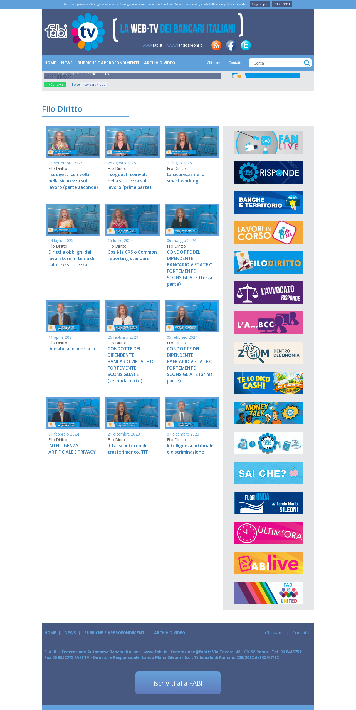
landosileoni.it (184, 45)
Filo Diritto (99, 73)
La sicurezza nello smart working (185, 177)
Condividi (55, 84)
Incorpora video (93, 84)
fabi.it (152, 45)
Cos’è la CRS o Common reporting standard (132, 255)
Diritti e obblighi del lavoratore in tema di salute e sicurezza (71, 258)
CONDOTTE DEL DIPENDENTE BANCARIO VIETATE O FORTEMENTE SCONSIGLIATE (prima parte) (190, 365)
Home (50, 62)
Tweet (74, 84)
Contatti (234, 62)
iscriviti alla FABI (178, 682)
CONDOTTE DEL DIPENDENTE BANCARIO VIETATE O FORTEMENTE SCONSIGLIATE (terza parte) (190, 268)
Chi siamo (214, 62)
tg (275, 45)
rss (216, 45)
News (67, 62)
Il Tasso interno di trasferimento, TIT (128, 448)
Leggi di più (259, 4)
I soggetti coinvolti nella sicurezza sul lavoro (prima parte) (129, 180)
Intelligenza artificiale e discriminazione (190, 448)
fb (231, 45)
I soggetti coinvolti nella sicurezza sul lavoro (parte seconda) (73, 180)
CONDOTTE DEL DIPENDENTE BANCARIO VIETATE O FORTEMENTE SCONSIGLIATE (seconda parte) (131, 365)
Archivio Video (159, 62)
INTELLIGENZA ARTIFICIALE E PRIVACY (72, 448)
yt (305, 45)
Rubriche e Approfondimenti (108, 62)
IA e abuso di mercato (71, 349)
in (260, 45)
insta (290, 45)
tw (246, 45)
